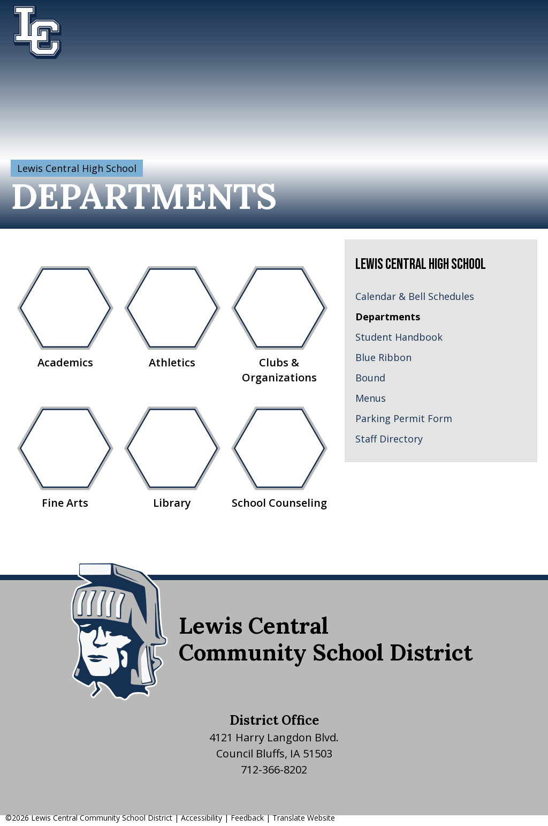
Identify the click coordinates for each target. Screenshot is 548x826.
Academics (65, 318)
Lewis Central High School (76, 168)
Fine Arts (65, 458)
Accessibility (201, 818)
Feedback (247, 818)
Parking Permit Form (403, 418)
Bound (370, 377)
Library (172, 458)
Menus (370, 398)
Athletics (172, 318)
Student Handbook (399, 337)
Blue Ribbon (383, 357)
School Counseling (279, 458)
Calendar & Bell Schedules (414, 296)
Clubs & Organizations (279, 325)
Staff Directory (389, 438)
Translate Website (303, 818)
